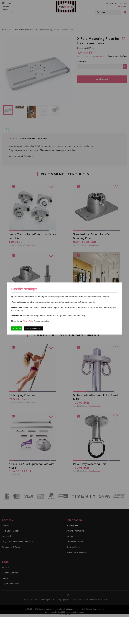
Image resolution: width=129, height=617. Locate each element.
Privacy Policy (28, 321)
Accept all (17, 328)
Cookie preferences (33, 328)
